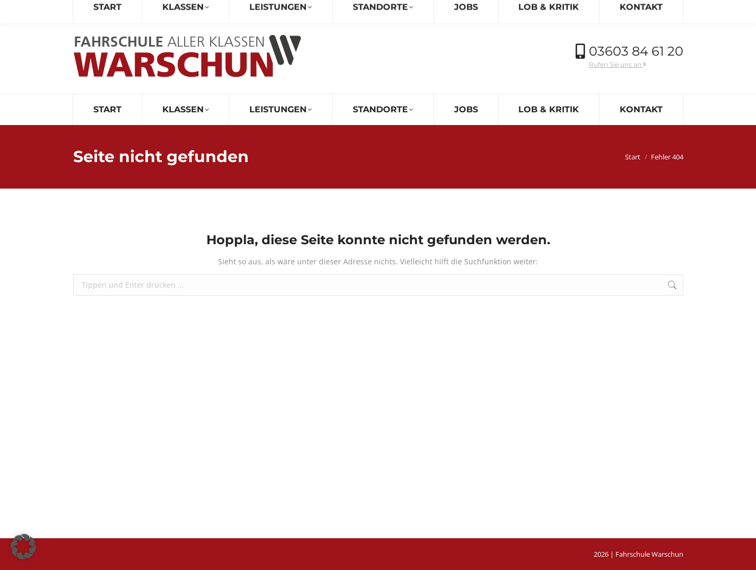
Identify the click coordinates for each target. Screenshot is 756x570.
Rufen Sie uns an (617, 64)
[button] (23, 546)
